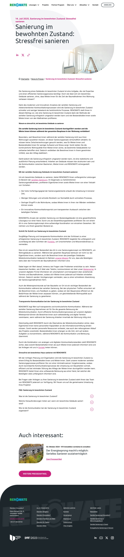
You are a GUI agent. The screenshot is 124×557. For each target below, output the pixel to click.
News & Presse (37, 79)
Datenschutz (67, 522)
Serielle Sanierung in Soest (99, 524)
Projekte (51, 242)
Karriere (66, 511)
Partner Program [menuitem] (58, 5)
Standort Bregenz (43, 511)
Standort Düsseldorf (44, 515)
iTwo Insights (67, 526)
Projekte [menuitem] (45, 5)
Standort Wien (41, 526)
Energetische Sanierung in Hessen (101, 528)
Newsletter (93, 511)
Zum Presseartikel (54, 459)
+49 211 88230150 (16, 522)
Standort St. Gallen (43, 522)
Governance (67, 515)
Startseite (25, 79)
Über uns (72, 5)
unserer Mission (61, 258)
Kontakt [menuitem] (95, 5)
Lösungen (34, 5)
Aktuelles (85, 5)
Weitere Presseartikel (35, 474)
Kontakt (41, 347)
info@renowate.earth (17, 519)
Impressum (67, 519)
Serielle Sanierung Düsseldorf (100, 515)
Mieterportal (88, 269)
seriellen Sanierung (39, 180)
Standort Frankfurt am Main (46, 519)
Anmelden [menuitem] (107, 5)
